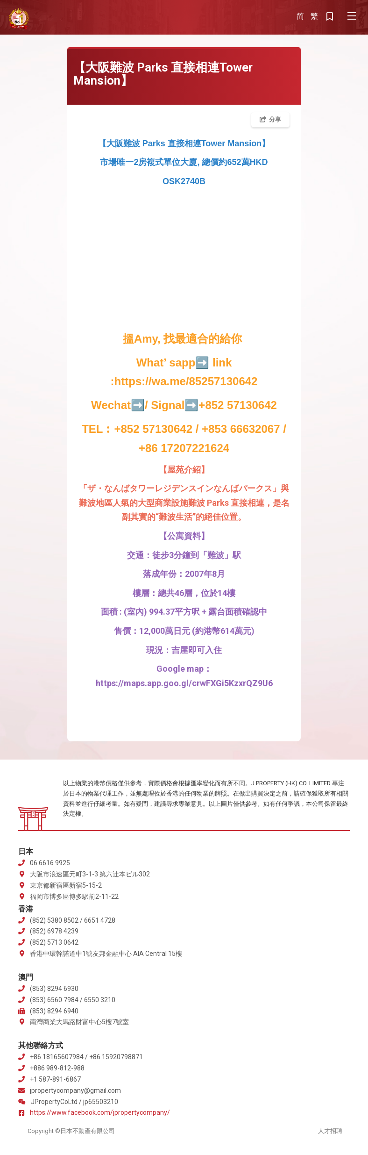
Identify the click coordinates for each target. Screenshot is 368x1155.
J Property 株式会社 (18, 18)
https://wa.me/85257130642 (186, 381)
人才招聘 (330, 1130)
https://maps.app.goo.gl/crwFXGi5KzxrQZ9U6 (184, 683)
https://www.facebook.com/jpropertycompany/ (100, 1112)
